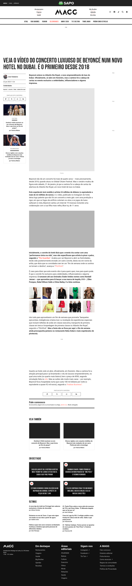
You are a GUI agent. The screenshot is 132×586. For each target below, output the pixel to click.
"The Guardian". (44, 258)
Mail (10, 3)
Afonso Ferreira (35, 510)
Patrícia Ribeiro (15, 130)
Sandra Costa (35, 519)
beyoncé (5, 89)
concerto (10, 89)
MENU (5, 3)
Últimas (33, 501)
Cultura (14, 118)
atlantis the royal (21, 89)
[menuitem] (26, 21)
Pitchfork (59, 266)
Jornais (16, 3)
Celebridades (7, 86)
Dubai (15, 89)
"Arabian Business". (74, 384)
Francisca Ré (68, 521)
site (46, 379)
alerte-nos (64, 405)
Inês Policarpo (69, 512)
